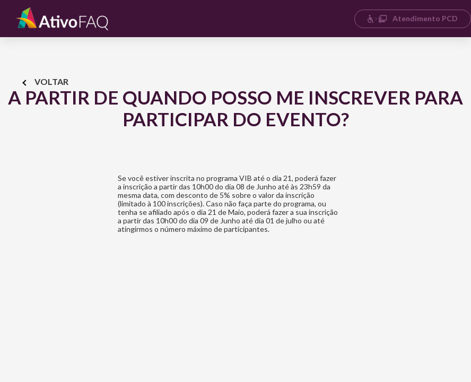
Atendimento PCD (412, 18)
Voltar (45, 81)
